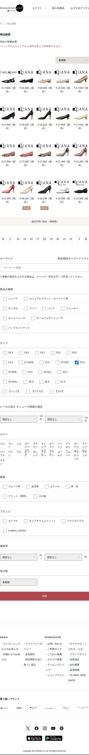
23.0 (82, 362)
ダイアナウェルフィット (42, 520)
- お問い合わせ (54, 643)
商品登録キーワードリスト (73, 258)
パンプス (13, 298)
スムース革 (14, 486)
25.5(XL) (13, 381)
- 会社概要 (73, 664)
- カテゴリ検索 (54, 659)
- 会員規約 (29, 654)
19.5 (42, 352)
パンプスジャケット (19, 327)
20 (57, 239)
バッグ (51, 308)
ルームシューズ (16, 318)
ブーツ (32, 308)
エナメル (55, 486)
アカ (18, 452)
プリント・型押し (18, 496)
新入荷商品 (58, 8)
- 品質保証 (73, 659)
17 (38, 239)
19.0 (26, 352)
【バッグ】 (14, 391)
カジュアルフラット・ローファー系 (48, 298)
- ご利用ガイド (54, 649)
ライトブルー (84, 447)
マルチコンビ (76, 455)
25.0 (65, 372)
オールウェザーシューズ (49, 318)
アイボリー (68, 447)
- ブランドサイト (77, 654)
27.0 (63, 381)
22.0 (47, 362)
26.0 (31, 381)
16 (31, 239)
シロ (18, 443)
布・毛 (74, 486)
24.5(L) (47, 372)
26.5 (47, 381)
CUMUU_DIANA (17, 530)
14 (18, 239)
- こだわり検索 (54, 654)
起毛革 (35, 486)
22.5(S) (65, 362)
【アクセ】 (38, 391)
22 (71, 239)
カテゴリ (37, 8)
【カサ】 (60, 391)
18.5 (10, 352)
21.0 (10, 362)
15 (24, 239)
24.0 (30, 372)
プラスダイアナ (75, 520)
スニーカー (72, 308)
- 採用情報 (73, 669)
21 (64, 239)
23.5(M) (12, 372)
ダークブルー (76, 447)
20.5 (74, 352)
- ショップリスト (55, 675)
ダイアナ (13, 520)
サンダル (13, 308)
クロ (2, 443)
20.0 (58, 352)
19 (51, 239)
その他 (42, 496)
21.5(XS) (29, 362)
